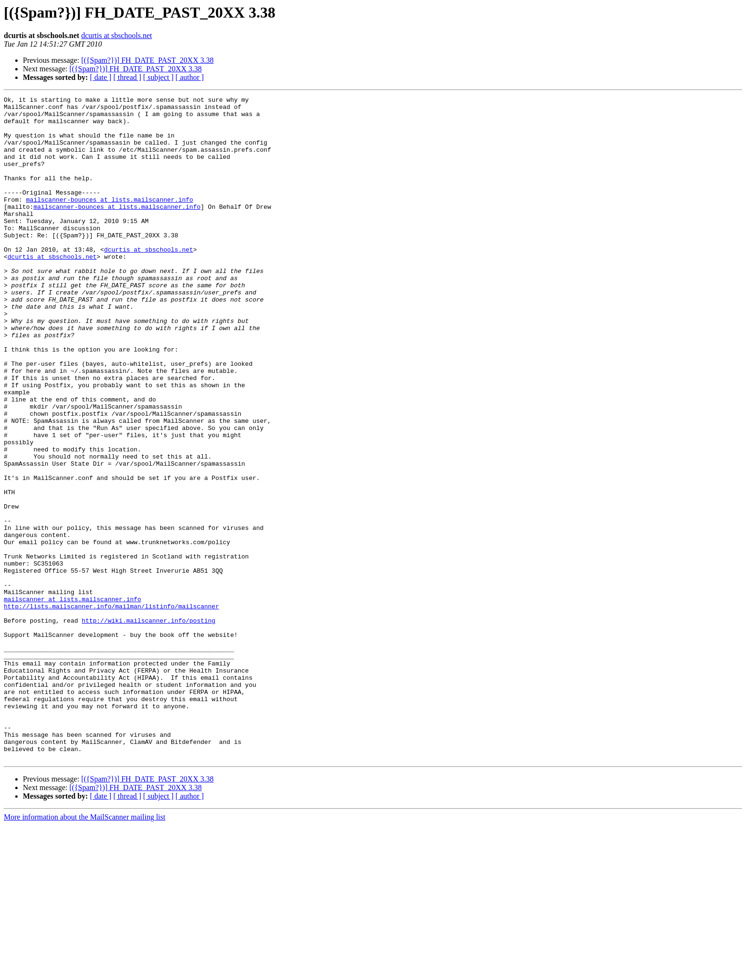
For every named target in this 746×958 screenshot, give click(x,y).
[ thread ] (127, 77)
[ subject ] (158, 77)
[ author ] (190, 77)
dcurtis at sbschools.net (116, 35)
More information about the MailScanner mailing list (84, 950)
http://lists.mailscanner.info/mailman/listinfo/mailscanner (111, 708)
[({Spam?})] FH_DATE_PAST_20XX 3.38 (147, 60)
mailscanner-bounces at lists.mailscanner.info (109, 220)
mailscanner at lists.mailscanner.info (72, 700)
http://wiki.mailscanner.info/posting (149, 726)
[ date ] (100, 77)
